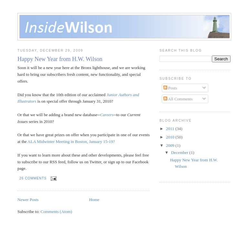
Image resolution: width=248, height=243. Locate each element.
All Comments (178, 98)
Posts (170, 88)
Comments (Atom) (56, 211)
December (180, 152)
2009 (170, 145)
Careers (106, 114)
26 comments (32, 178)
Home (94, 199)
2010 (170, 137)
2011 (170, 128)
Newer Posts (27, 199)
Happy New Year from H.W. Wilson (59, 59)
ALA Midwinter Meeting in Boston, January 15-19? (71, 141)
